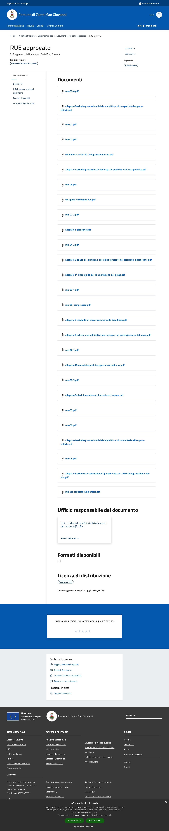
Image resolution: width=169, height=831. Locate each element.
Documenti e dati (45, 35)
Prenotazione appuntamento (59, 782)
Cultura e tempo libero (56, 744)
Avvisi (127, 749)
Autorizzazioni (91, 761)
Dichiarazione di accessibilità (98, 796)
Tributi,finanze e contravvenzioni (99, 747)
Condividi (130, 48)
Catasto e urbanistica (55, 758)
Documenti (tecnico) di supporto (71, 35)
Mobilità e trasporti (54, 763)
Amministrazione (27, 35)
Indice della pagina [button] (20, 75)
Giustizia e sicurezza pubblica (98, 742)
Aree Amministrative (16, 744)
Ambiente (89, 752)
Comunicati (129, 744)
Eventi (127, 767)
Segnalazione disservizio (57, 787)
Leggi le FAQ (51, 791)
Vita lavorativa (52, 749)
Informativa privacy (93, 787)
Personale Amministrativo (18, 763)
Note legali (90, 791)
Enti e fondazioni (14, 754)
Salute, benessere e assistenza (98, 757)
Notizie (127, 739)
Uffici (9, 749)
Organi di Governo (15, 739)
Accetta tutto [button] (74, 821)
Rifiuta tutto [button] (95, 820)
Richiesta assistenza (55, 796)
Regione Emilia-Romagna (18, 3)
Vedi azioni (131, 54)
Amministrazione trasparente (98, 782)
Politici (10, 758)
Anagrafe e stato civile (56, 739)
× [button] (166, 802)
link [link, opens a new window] (110, 815)
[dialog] (84, 815)
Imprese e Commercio (55, 754)
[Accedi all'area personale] (148, 3)
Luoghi (127, 762)
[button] (84, 826)
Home (12, 35)
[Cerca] (159, 14)
